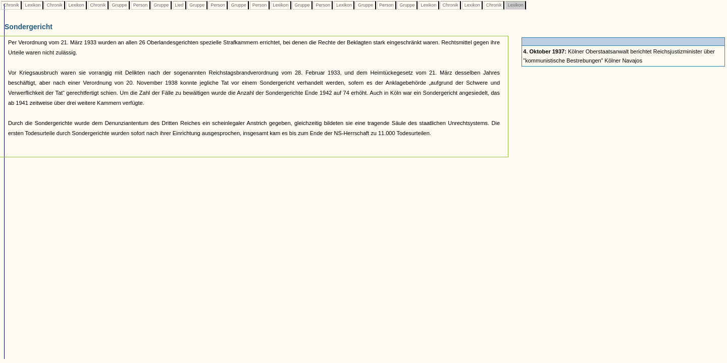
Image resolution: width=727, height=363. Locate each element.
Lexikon (33, 5)
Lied (179, 5)
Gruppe (119, 5)
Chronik (11, 5)
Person (140, 5)
